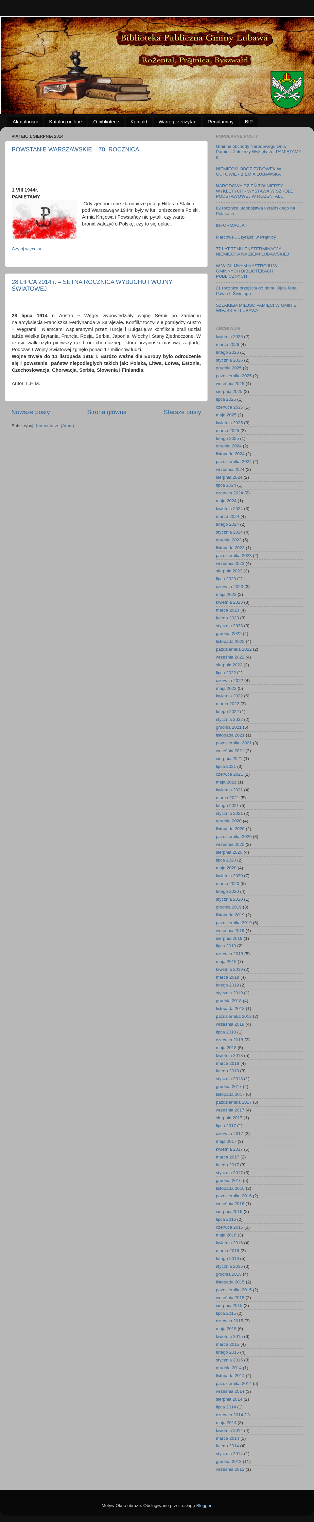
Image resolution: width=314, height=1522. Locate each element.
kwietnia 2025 (229, 422)
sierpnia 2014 (229, 1399)
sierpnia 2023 (229, 570)
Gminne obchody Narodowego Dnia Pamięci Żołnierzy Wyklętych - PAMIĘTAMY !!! (258, 151)
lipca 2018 (226, 1032)
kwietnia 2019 (229, 969)
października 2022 (234, 649)
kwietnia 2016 (229, 1242)
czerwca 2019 (229, 953)
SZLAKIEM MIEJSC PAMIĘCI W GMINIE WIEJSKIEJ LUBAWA (256, 308)
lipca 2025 (226, 399)
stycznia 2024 (229, 532)
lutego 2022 (227, 711)
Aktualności (25, 121)
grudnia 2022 (229, 633)
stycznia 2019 (229, 992)
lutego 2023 (227, 617)
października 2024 (234, 461)
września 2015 (230, 1297)
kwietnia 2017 (229, 1149)
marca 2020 (227, 883)
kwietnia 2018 (229, 1055)
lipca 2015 (226, 1313)
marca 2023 (227, 610)
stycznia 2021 (229, 813)
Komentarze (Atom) (55, 425)
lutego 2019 (227, 985)
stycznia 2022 (229, 719)
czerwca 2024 (229, 492)
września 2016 (230, 1203)
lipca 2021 (226, 766)
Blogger (203, 1505)
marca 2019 (227, 977)
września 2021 (230, 750)
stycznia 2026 (229, 360)
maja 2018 (226, 1047)
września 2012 (230, 1469)
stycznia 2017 (229, 1172)
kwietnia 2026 (229, 336)
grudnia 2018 (229, 1000)
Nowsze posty (30, 412)
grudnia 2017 (229, 1086)
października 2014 (234, 1383)
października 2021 (234, 742)
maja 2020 (226, 867)
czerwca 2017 (229, 1133)
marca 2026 (227, 344)
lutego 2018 (227, 1070)
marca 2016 (227, 1250)
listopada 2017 (230, 1094)
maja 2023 (226, 594)
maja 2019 (226, 961)
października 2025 (234, 375)
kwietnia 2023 (229, 602)
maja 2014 (226, 1422)
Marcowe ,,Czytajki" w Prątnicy (246, 237)
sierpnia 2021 (229, 758)
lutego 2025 (227, 438)
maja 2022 (226, 688)
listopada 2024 (230, 453)
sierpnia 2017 (229, 1117)
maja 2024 (226, 500)
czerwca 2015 (229, 1320)
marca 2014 (227, 1438)
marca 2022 (227, 703)
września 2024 (230, 469)
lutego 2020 (227, 891)
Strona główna (107, 412)
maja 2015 (226, 1328)
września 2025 (230, 383)
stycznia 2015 (229, 1360)
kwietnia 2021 (229, 789)
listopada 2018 (230, 1008)
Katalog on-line (65, 121)
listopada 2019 (230, 914)
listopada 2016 (230, 1188)
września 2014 (230, 1391)
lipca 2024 (226, 485)
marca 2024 (227, 516)
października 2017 (234, 1102)
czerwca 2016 (229, 1227)
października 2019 (234, 922)
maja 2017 (226, 1141)
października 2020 (234, 836)
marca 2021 (227, 797)
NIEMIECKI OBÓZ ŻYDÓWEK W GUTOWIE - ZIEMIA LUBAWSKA (248, 171)
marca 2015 (227, 1344)
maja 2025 (226, 414)
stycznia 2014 (229, 1453)
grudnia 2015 (229, 1274)
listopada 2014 (230, 1375)
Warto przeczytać (177, 121)
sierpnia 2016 (229, 1211)
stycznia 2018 (229, 1078)
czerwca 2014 (229, 1414)
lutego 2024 (227, 524)
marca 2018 (227, 1063)
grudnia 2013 (229, 1461)
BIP (249, 121)
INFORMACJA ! (231, 225)
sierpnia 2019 (229, 938)
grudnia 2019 (229, 907)
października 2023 (234, 555)
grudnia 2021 (229, 727)
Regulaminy (221, 121)
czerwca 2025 (229, 407)
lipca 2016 (226, 1219)
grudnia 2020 (229, 820)
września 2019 (230, 930)
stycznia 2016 (229, 1266)
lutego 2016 (227, 1258)
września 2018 (230, 1024)
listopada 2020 (230, 828)
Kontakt (139, 121)
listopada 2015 (230, 1282)
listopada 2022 (230, 641)
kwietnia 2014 (229, 1430)
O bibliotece (106, 121)
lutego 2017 (227, 1164)
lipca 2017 (226, 1125)
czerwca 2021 (229, 774)
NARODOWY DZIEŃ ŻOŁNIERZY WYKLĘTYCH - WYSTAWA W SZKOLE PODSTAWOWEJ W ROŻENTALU (254, 191)
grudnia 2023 (229, 539)
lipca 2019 (226, 945)
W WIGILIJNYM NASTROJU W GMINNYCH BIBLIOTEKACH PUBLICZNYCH (246, 271)
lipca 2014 (226, 1407)
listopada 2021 (230, 735)
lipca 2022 (226, 672)
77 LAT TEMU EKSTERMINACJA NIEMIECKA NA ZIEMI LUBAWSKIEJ (252, 251)
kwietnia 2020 (229, 875)
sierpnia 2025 (229, 391)
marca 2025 (227, 430)
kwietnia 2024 (229, 508)
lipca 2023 (226, 578)
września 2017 (230, 1110)
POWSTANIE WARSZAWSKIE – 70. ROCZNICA (75, 149)
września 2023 (230, 563)
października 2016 (234, 1195)
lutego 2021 (227, 805)
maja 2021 (226, 782)
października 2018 (234, 1016)
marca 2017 (227, 1157)
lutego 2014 (227, 1445)
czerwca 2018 (229, 1039)
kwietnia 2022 (229, 695)
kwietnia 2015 (229, 1336)
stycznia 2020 (229, 899)
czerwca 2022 (229, 680)
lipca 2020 (226, 860)
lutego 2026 (227, 352)
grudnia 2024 (229, 445)
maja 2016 (226, 1235)
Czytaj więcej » (26, 248)
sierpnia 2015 (229, 1305)
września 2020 (230, 844)
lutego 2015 (227, 1352)
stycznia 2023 (229, 625)
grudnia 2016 (229, 1180)
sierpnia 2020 (229, 852)
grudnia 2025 (229, 367)
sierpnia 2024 (229, 477)
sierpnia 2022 (229, 664)
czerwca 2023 (229, 586)
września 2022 (230, 657)
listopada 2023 (230, 547)
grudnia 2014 (229, 1367)
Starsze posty (182, 412)
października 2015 (234, 1289)
